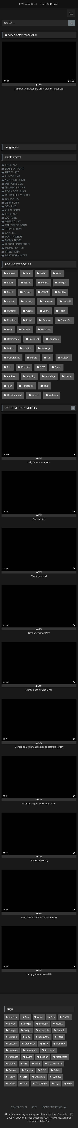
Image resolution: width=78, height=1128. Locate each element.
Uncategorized (14, 395)
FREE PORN (11, 251)
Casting (27, 292)
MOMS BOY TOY (13, 248)
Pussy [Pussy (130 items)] (11, 1077)
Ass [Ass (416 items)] (53, 1017)
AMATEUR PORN (13, 180)
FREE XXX (9, 165)
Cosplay (28, 301)
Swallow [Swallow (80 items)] (57, 1077)
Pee (9, 367)
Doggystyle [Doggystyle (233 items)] (43, 1037)
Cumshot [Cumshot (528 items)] (12, 1037)
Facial (62, 311)
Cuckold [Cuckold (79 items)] (61, 1030)
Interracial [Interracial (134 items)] (50, 1050)
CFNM (44, 292)
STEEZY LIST (11, 221)
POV (42, 367)
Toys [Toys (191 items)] (57, 1083)
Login (43, 4)
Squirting (30, 376)
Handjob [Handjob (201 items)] (60, 1043)
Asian (43, 273)
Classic (10, 301)
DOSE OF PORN (13, 168)
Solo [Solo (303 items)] (24, 1077)
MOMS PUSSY (12, 240)
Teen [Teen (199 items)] (24, 1083)
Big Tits (27, 282)
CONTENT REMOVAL (54, 1107)
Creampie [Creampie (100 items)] (44, 1030)
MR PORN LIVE (12, 183)
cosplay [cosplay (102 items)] (59, 1023)
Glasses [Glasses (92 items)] (12, 1043)
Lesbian (27, 348)
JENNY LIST (10, 202)
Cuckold (67, 301)
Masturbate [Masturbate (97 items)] (61, 1057)
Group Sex (66, 320)
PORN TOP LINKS (14, 191)
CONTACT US (19, 1107)
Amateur (11, 273)
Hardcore (45, 329)
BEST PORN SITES (14, 255)
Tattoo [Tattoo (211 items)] (11, 1083)
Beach (10, 282)
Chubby (62, 292)
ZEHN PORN (11, 210)
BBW (58, 273)
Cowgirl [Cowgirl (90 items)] (27, 1030)
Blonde (44, 282)
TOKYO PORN (12, 229)
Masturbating (13, 357)
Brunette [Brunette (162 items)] (43, 1023)
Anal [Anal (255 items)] (27, 1017)
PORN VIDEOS (12, 236)
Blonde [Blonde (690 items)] (11, 1023)
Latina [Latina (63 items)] (29, 1057)
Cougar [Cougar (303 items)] (12, 1030)
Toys (46, 386)
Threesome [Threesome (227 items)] (41, 1083)
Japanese (54, 339)
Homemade (13, 339)
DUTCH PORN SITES (16, 244)
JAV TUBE (9, 217)
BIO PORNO (10, 199)
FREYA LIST (10, 172)
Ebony (46, 311)
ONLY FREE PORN (14, 225)
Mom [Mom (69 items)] (37, 1063)
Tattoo (68, 376)
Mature (33, 357)
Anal (28, 273)
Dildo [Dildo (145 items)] (28, 1037)
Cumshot (11, 311)
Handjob (27, 329)
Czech (29, 311)
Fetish (29, 320)
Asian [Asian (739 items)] (40, 1017)
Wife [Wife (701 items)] (69, 1083)
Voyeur (35, 395)
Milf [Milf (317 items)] (25, 1063)
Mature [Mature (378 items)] (11, 1063)
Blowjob (62, 282)
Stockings (50, 376)
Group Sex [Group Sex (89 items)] (29, 1043)
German (46, 320)
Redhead (11, 376)
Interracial (34, 339)
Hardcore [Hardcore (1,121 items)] (13, 1050)
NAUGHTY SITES (13, 187)
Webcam (53, 395)
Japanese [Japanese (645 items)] (13, 1057)
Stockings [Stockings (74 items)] (40, 1077)
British (10, 292)
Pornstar (25, 367)
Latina (10, 348)
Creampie (48, 301)
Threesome (28, 386)
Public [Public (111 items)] (57, 1070)
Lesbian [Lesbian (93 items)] (44, 1057)
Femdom (11, 320)
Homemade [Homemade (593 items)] (31, 1050)
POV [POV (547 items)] (43, 1070)
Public (58, 367)
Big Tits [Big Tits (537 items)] (66, 1017)
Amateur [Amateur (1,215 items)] (12, 1017)
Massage (46, 348)
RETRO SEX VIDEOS (16, 195)
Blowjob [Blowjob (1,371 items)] (27, 1023)
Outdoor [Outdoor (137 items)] (12, 1070)
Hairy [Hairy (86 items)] (46, 1043)
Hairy (9, 329)
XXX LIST (9, 233)
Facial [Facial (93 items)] (60, 1037)
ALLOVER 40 (11, 176)
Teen (9, 386)
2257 (34, 1107)
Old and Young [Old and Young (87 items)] (55, 1063)
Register (54, 4)
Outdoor (65, 357)
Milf (49, 357)
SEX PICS (9, 206)
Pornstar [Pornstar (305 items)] (28, 1070)
